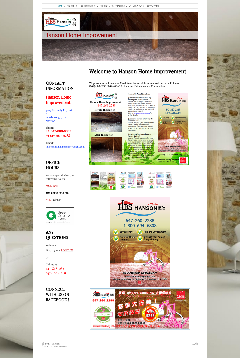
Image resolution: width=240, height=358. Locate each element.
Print (46, 343)
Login (195, 343)
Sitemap (56, 343)
